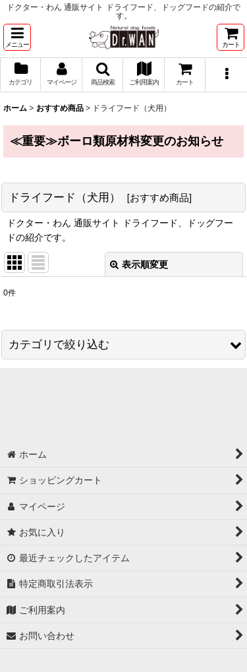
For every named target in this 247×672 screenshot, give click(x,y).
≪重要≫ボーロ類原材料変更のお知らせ (116, 141)
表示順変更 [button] (139, 264)
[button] (17, 37)
